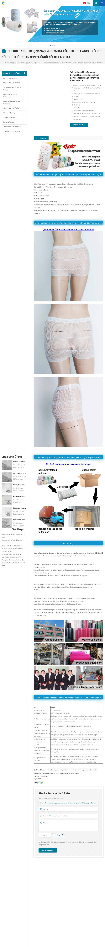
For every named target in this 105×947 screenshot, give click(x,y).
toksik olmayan (52, 770)
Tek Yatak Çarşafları (9, 117)
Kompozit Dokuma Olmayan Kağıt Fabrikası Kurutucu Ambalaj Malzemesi (20, 167)
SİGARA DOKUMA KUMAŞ (11, 83)
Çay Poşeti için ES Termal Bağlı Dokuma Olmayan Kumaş (20, 155)
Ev (7, 63)
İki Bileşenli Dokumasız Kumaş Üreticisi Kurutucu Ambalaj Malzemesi (20, 190)
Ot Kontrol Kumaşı (9, 113)
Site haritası (14, 888)
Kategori (12, 63)
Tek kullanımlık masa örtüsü (12, 127)
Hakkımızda (14, 871)
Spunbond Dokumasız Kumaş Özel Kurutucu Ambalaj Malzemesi (20, 202)
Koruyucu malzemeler (10, 78)
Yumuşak (82, 770)
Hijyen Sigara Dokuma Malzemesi (10, 95)
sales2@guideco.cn (71, 889)
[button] (50, 45)
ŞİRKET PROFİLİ (15, 876)
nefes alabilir (92, 770)
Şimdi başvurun (79, 125)
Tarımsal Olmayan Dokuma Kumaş (12, 88)
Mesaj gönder (47, 850)
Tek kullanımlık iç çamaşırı (24, 63)
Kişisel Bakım (65, 770)
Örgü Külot (37, 63)
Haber (11, 884)
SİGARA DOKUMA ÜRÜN (11, 108)
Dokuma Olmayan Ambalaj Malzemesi (11, 102)
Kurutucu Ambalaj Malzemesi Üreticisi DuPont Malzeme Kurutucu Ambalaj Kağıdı (20, 179)
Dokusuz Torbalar (9, 122)
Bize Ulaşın (13, 880)
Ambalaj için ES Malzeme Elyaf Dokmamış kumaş (20, 144)
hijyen (74, 770)
